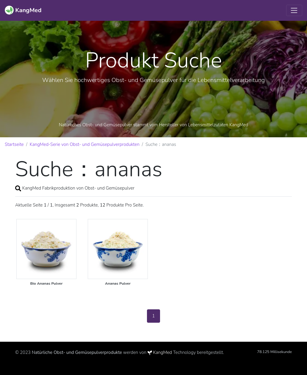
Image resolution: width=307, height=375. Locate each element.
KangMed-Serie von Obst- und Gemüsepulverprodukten (85, 144)
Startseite (14, 144)
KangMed (162, 352)
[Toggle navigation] (294, 10)
